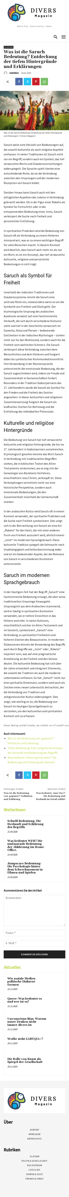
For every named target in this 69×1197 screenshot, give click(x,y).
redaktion (14, 72)
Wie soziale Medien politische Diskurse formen (21, 982)
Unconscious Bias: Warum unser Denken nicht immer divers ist (26, 1022)
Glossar (8, 47)
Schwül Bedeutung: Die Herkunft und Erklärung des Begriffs (25, 824)
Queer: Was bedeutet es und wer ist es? (24, 1000)
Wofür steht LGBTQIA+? (25, 1039)
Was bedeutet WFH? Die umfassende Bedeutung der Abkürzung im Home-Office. (26, 845)
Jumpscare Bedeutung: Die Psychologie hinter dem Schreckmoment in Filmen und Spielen (25, 868)
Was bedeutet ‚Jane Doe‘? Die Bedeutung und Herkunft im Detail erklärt (50, 796)
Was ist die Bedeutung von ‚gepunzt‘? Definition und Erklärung (18, 796)
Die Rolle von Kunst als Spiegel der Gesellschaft (25, 1060)
